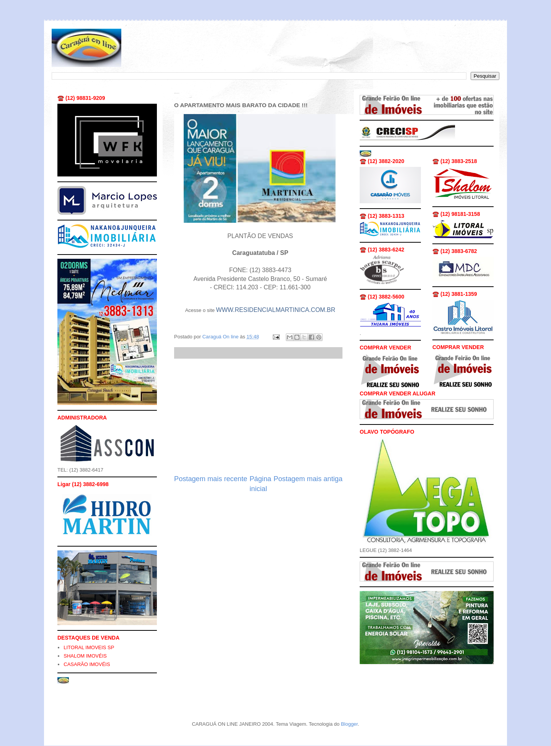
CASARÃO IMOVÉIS (87, 664)
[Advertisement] (258, 416)
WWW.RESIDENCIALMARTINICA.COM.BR (276, 310)
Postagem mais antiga (308, 479)
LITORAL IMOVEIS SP (89, 647)
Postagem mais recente (210, 479)
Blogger (349, 724)
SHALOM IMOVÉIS (85, 656)
